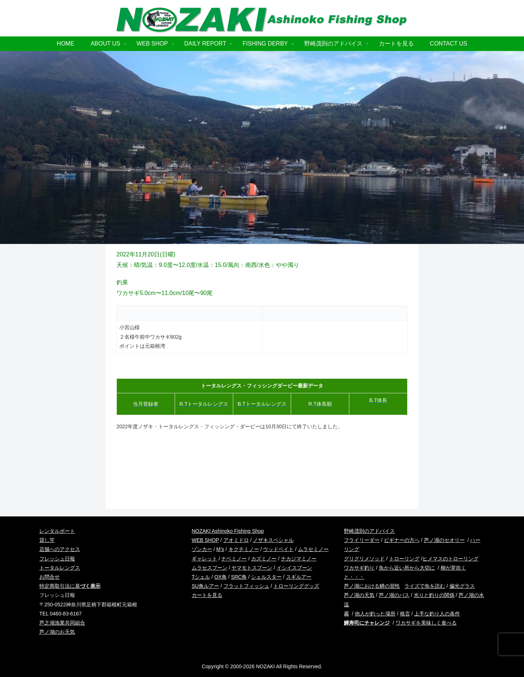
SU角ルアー (205, 586)
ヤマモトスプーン (251, 568)
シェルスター (266, 577)
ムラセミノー (313, 549)
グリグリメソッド (364, 559)
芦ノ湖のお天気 (57, 632)
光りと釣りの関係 (434, 595)
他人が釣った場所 (375, 614)
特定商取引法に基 (69, 586)
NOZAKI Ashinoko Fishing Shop (228, 531)
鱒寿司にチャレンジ (367, 623)
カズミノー (264, 559)
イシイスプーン (294, 568)
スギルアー (298, 577)
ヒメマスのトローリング (450, 559)
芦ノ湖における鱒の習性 (372, 586)
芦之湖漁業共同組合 (62, 623)
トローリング (404, 559)
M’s (220, 549)
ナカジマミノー (299, 559)
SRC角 (239, 577)
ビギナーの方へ (402, 540)
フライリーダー (362, 540)
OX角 (220, 577)
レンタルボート (57, 531)
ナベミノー (234, 559)
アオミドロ (236, 540)
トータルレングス (59, 568)
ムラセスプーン (209, 568)
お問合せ (49, 577)
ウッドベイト (278, 549)
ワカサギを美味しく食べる (426, 623)
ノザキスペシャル (273, 540)
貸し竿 (47, 540)
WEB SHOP (205, 540)
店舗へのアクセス (59, 549)
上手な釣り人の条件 (437, 614)
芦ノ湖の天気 (359, 595)
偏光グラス (462, 586)
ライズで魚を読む (424, 586)
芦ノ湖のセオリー (444, 540)
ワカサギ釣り (359, 568)
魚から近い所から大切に (407, 568)
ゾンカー (202, 549)
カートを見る (207, 595)
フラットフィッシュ (246, 586)
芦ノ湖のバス (394, 595)
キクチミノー (244, 549)
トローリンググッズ (296, 586)
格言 (405, 614)
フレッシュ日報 (57, 559)
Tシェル (201, 577)
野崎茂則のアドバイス (369, 531)
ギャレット (204, 559)
